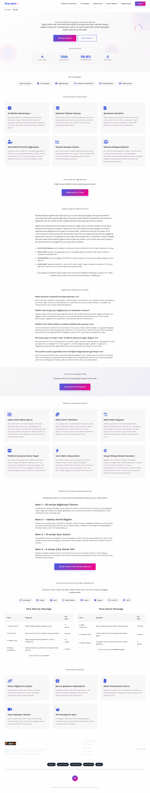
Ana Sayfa (8, 9)
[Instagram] (137, 749)
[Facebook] (141, 749)
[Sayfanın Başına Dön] (75, 778)
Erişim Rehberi (111, 3)
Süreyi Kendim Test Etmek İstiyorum (75, 567)
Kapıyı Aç (140, 3)
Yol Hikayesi (85, 3)
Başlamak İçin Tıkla (75, 192)
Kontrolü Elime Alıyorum (75, 387)
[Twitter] (134, 749)
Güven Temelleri (25, 83)
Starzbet (11, 3)
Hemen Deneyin (65, 38)
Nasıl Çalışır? (87, 38)
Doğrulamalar (126, 3)
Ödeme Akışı (98, 3)
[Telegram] (144, 749)
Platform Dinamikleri (69, 3)
